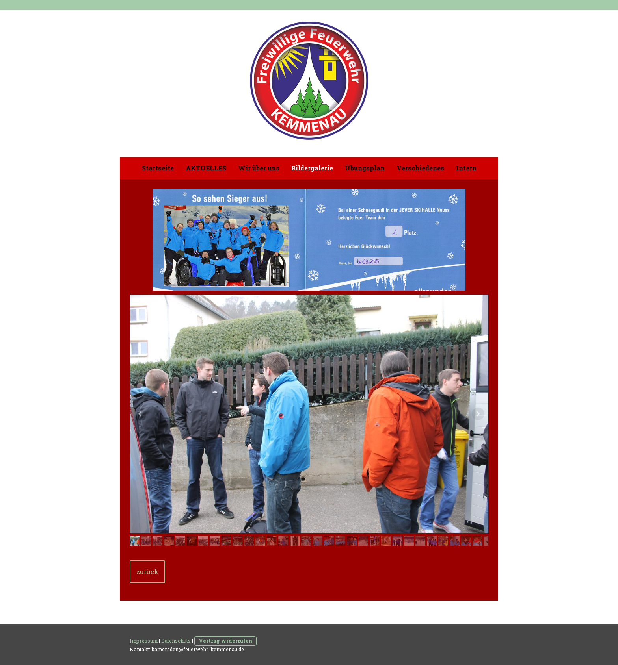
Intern (466, 168)
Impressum (144, 640)
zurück (147, 571)
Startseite (158, 168)
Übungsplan (365, 168)
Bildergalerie (312, 168)
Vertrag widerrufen (225, 640)
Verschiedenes (420, 168)
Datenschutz (176, 640)
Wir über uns (258, 168)
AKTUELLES (206, 168)
